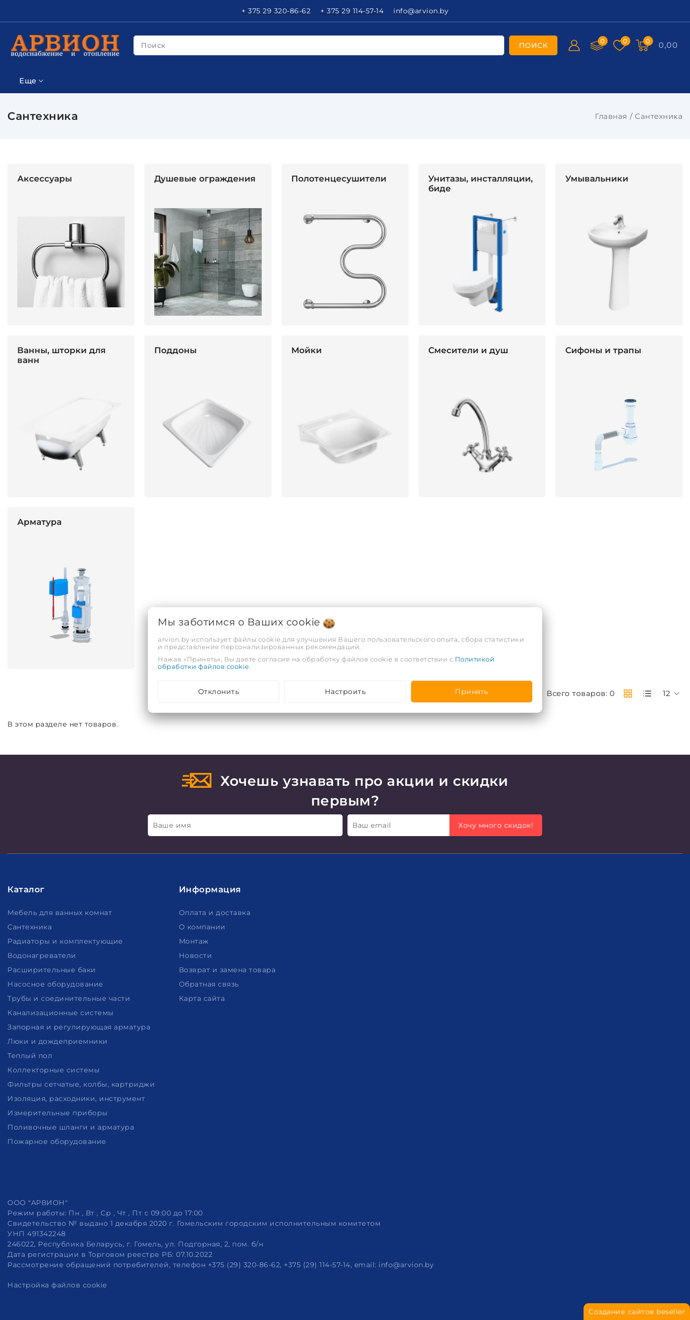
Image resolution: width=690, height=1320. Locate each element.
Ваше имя (172, 825)
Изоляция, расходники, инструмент (77, 1098)
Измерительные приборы (58, 1112)
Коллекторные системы (54, 1069)
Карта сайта (203, 998)
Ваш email (371, 825)
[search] (533, 45)
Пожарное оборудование (57, 1141)
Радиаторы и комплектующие (66, 941)
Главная (611, 116)
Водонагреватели (42, 955)
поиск (153, 45)
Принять (471, 691)
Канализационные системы (61, 1012)
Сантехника (30, 926)
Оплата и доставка (216, 912)
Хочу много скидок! (495, 825)
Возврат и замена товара (228, 969)
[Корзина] (668, 45)
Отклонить (219, 691)
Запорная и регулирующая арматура (80, 1027)
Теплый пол (31, 1055)
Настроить (345, 691)
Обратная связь (210, 984)
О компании (203, 926)
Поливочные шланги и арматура (72, 1127)
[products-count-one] (647, 693)
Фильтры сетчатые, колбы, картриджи (82, 1084)
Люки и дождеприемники (58, 1041)
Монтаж (195, 941)
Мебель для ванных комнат (60, 912)
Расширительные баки (52, 969)
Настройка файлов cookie (57, 1285)
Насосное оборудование (56, 984)
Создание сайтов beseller (636, 1311)
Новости (196, 955)
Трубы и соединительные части (70, 998)
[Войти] (574, 45)
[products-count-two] (628, 693)
